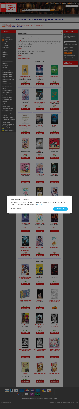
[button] (16, 208)
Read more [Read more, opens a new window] (40, 204)
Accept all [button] (60, 208)
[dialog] (39, 204)
